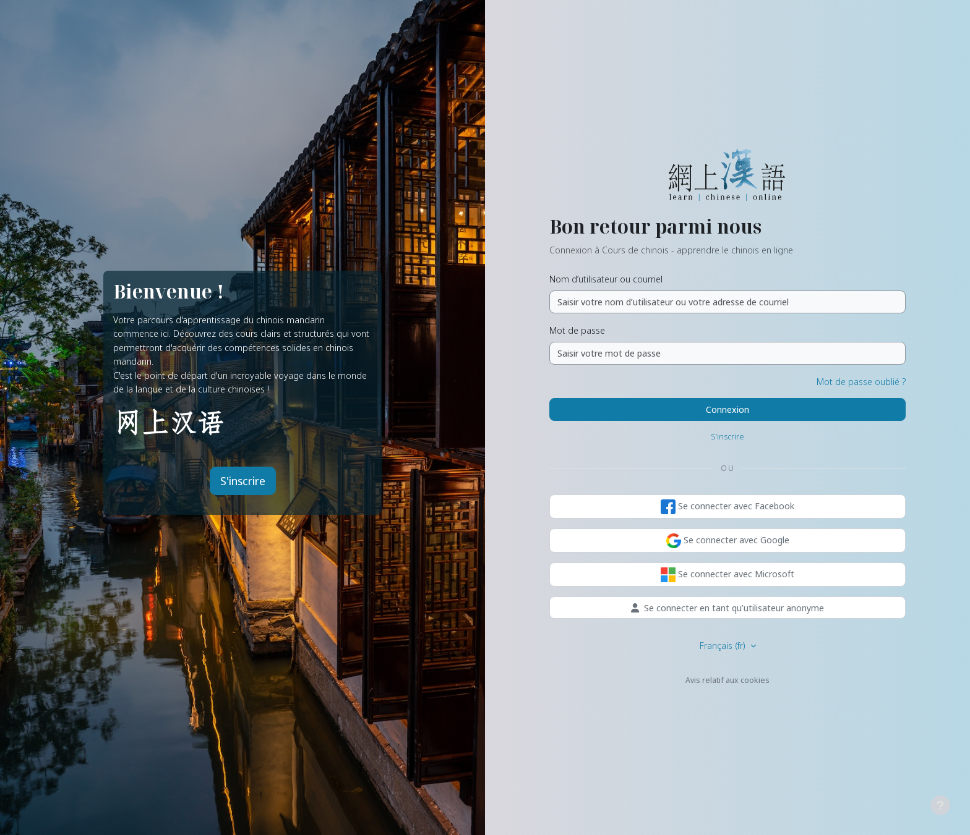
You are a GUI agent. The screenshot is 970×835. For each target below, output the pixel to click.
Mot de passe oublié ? (861, 381)
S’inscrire (727, 436)
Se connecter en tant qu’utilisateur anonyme (727, 607)
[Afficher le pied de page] (940, 805)
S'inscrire (242, 480)
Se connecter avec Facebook (727, 506)
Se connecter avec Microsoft (727, 574)
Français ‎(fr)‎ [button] (724, 645)
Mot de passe (577, 330)
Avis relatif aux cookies (727, 679)
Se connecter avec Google (727, 540)
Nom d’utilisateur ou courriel (606, 279)
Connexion (727, 409)
